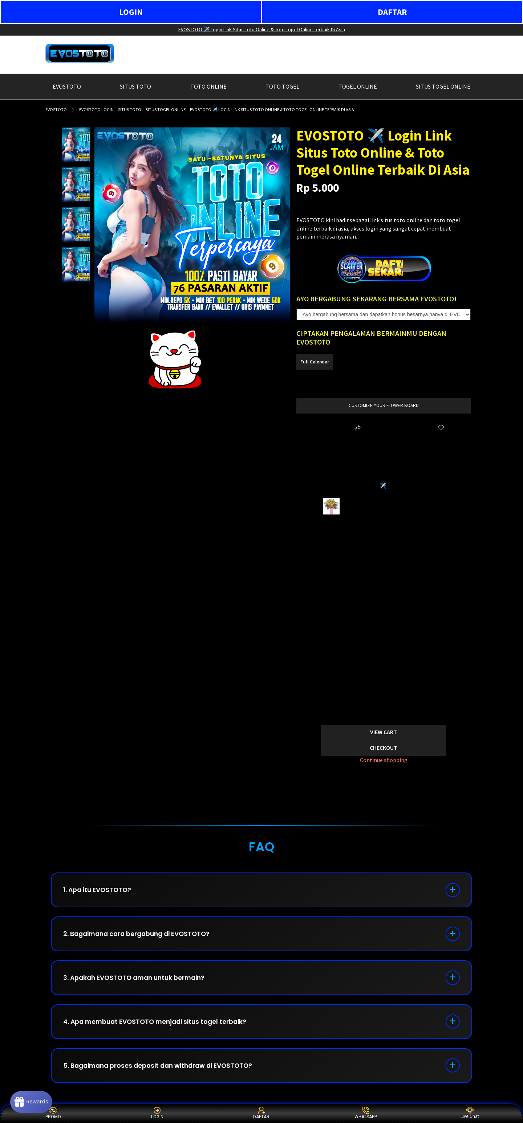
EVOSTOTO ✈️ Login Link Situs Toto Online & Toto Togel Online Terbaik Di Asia (261, 29)
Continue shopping (384, 760)
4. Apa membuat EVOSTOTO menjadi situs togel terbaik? (159, 1027)
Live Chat (470, 1113)
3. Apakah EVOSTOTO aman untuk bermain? (138, 981)
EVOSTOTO (56, 109)
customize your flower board (384, 405)
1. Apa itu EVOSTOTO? (99, 890)
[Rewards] (34, 1101)
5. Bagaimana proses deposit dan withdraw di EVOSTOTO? (163, 1072)
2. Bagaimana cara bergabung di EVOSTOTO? (141, 936)
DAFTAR (392, 12)
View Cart (383, 732)
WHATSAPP (365, 1113)
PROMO (53, 1113)
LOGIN (131, 12)
